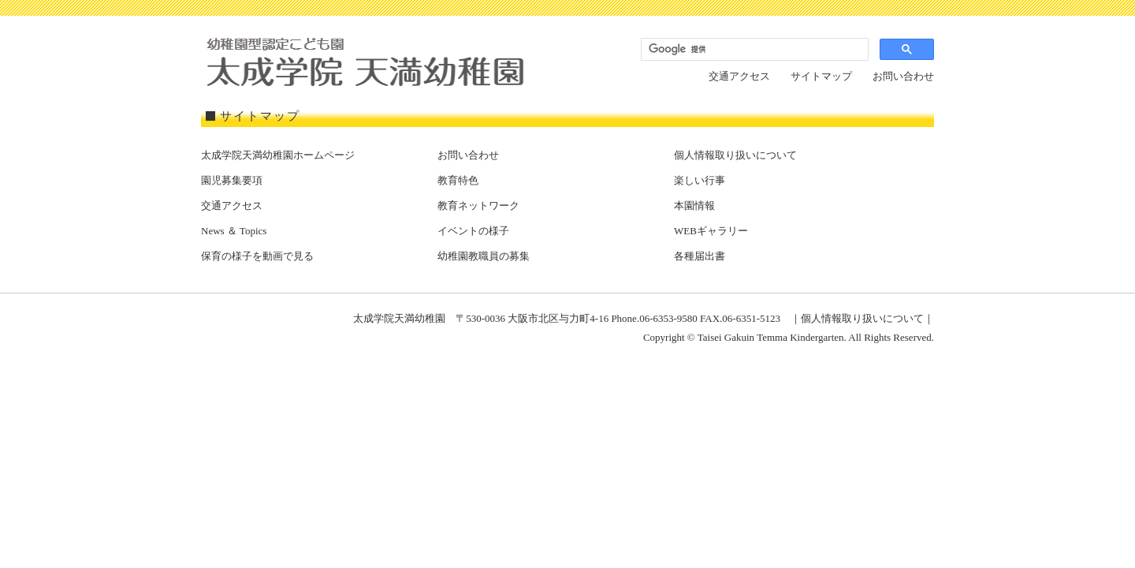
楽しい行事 (699, 180)
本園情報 (694, 205)
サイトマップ (821, 76)
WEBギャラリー (711, 231)
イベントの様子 (473, 231)
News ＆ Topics (233, 231)
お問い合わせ (903, 76)
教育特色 (457, 180)
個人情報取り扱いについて (735, 155)
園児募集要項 (231, 180)
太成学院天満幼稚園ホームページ (278, 155)
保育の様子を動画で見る (257, 256)
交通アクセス (739, 76)
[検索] (753, 50)
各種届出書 (699, 256)
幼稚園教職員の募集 (483, 256)
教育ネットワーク (478, 205)
